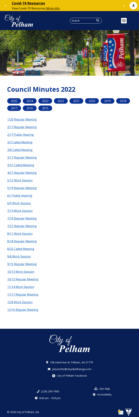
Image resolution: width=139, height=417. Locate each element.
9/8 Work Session (19, 256)
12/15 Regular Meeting (22, 310)
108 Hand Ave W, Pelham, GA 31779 (69, 362)
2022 (61, 101)
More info (53, 8)
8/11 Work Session (20, 234)
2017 (14, 108)
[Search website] (86, 20)
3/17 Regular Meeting (22, 157)
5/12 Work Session (20, 180)
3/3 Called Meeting (20, 142)
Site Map (102, 388)
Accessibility (102, 394)
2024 (29, 101)
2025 (14, 101)
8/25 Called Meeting (20, 249)
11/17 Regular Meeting (22, 294)
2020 (92, 101)
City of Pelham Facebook (69, 375)
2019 (107, 101)
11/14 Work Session (20, 287)
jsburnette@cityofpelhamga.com (69, 369)
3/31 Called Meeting (20, 165)
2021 (76, 101)
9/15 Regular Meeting (22, 264)
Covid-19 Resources (28, 3)
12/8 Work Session (20, 302)
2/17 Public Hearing (20, 135)
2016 (29, 108)
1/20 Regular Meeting (22, 119)
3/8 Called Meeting (20, 150)
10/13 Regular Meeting (22, 279)
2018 (123, 101)
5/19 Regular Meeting (22, 188)
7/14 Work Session (20, 211)
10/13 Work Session (20, 272)
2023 (45, 101)
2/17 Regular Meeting (22, 127)
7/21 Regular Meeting (22, 226)
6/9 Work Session (19, 203)
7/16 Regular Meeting (22, 218)
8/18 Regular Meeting (22, 241)
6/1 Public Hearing (19, 196)
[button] (133, 5)
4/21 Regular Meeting (22, 173)
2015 (45, 108)
